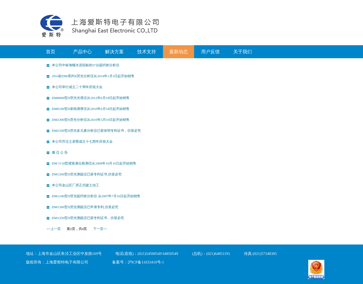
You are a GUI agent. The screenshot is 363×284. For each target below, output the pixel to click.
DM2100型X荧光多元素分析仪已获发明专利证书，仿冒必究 (96, 131)
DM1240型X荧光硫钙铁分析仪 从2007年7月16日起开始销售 (96, 196)
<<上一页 (54, 229)
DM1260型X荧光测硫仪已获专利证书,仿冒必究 (87, 174)
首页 (50, 51)
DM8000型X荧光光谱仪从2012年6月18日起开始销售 (90, 98)
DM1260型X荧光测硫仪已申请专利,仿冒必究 (85, 207)
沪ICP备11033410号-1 (146, 262)
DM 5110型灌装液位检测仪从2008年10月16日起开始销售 (94, 163)
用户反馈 (210, 51)
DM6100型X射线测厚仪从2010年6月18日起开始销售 (90, 109)
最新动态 (178, 51)
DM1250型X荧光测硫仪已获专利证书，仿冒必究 (88, 218)
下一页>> (100, 229)
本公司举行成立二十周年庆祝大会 (77, 87)
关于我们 (242, 51)
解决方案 (114, 51)
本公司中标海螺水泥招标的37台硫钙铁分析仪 (85, 65)
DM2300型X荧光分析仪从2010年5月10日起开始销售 (90, 120)
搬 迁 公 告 (60, 152)
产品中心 (82, 51)
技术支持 (146, 51)
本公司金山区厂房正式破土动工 (75, 185)
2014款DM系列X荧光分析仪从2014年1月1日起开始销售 (93, 76)
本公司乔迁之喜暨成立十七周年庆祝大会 (82, 141)
